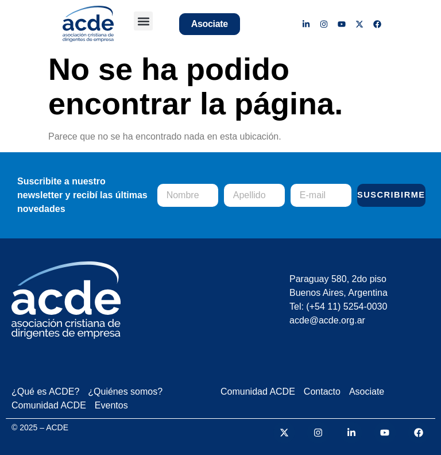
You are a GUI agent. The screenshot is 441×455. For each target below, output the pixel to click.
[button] (143, 20)
